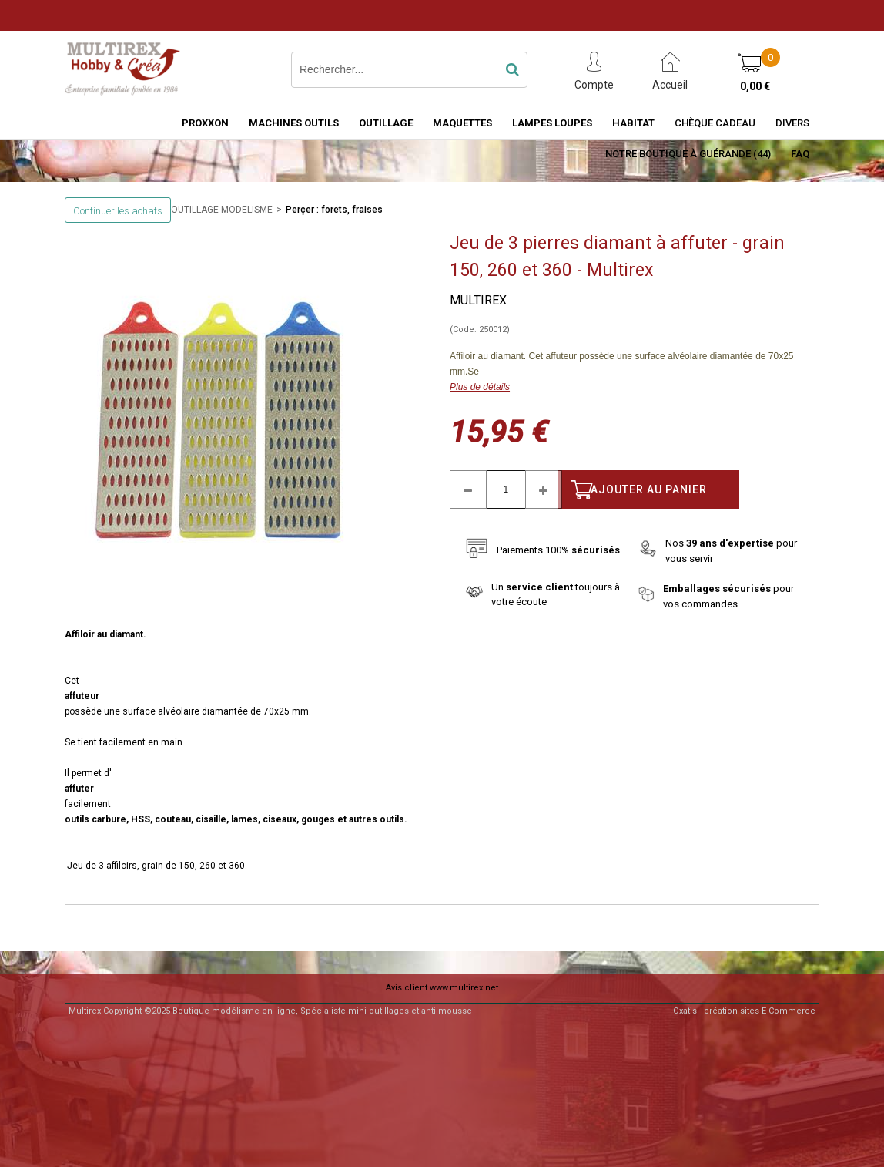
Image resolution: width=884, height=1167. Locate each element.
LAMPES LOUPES (552, 123)
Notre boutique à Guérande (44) (688, 154)
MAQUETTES (462, 123)
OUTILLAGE (386, 123)
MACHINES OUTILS (294, 123)
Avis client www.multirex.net (442, 988)
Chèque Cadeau (715, 123)
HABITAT (633, 123)
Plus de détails (480, 387)
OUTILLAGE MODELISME (222, 209)
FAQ (800, 154)
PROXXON (205, 123)
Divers (792, 123)
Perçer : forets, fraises (334, 209)
